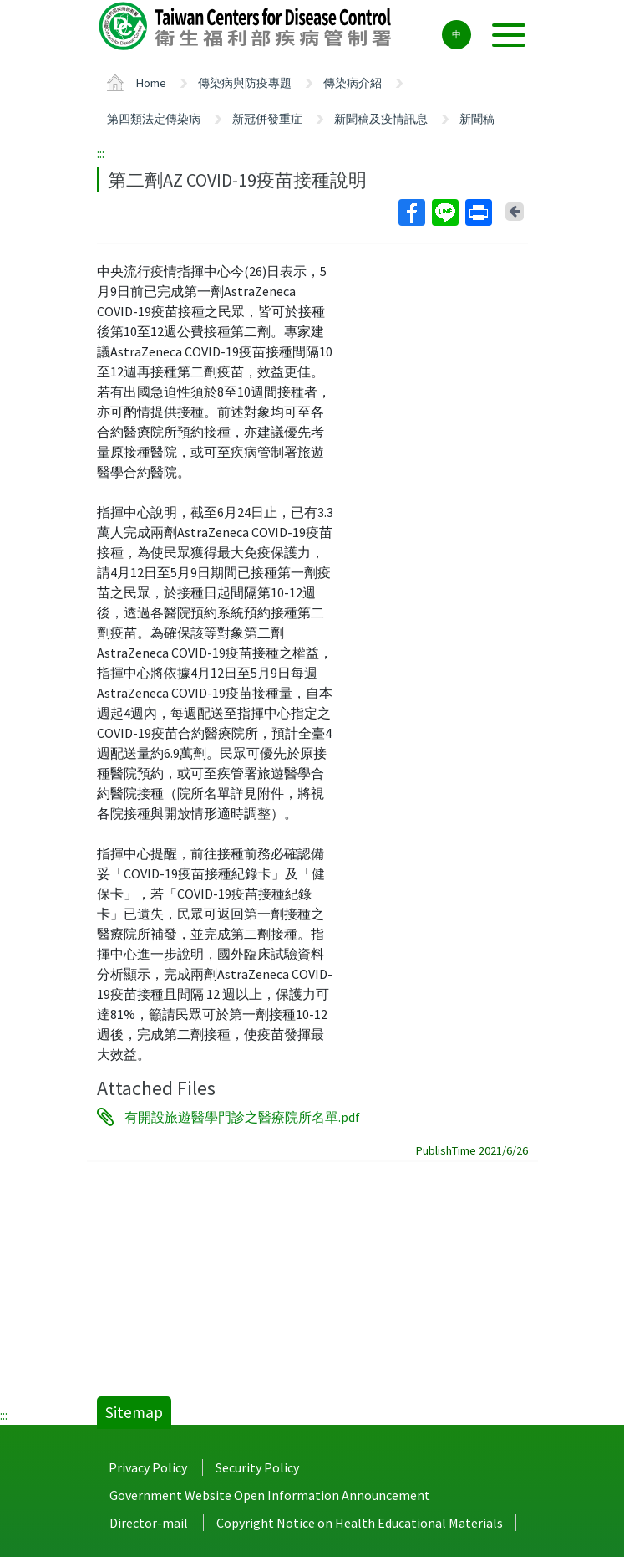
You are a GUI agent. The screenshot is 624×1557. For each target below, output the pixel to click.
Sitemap (134, 1412)
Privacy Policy (148, 1467)
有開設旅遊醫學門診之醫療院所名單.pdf (242, 1117)
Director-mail (148, 1522)
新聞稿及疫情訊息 (381, 118)
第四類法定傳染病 (153, 118)
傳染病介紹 (352, 82)
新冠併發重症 (267, 118)
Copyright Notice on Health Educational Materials (359, 1522)
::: (100, 153)
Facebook (411, 212)
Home (151, 82)
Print (478, 212)
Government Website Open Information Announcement (269, 1495)
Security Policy (257, 1467)
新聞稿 (477, 118)
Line (444, 212)
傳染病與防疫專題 (245, 82)
